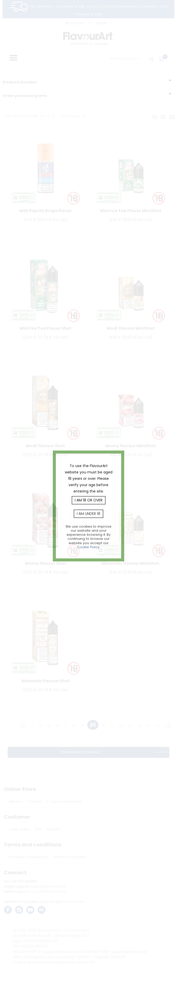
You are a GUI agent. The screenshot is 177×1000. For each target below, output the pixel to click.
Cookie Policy (88, 547)
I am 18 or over (89, 500)
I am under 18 (88, 513)
